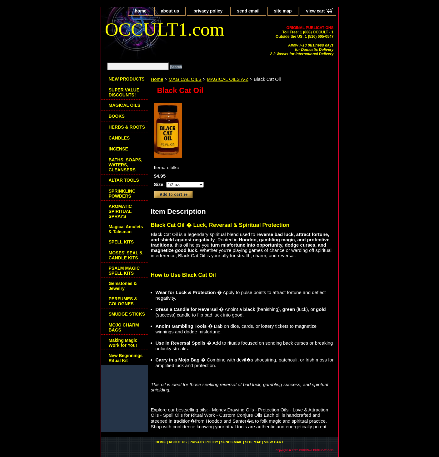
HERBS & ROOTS (127, 127)
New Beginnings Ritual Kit (126, 358)
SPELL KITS (121, 241)
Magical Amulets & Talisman (126, 229)
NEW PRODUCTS (127, 78)
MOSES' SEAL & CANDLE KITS (126, 255)
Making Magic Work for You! (123, 343)
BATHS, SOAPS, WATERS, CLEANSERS (125, 164)
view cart (315, 10)
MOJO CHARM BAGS (124, 327)
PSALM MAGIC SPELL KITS (124, 271)
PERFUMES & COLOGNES (123, 301)
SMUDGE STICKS (127, 314)
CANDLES (119, 137)
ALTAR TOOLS (124, 180)
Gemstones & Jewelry (123, 286)
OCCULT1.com (165, 29)
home (140, 10)
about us (170, 10)
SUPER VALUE (124, 92)
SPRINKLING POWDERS (122, 194)
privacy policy (207, 10)
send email (248, 10)
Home (157, 79)
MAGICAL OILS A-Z (227, 79)
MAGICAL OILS (185, 79)
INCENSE (118, 148)
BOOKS (117, 116)
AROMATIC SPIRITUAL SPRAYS (120, 211)
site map (283, 10)
